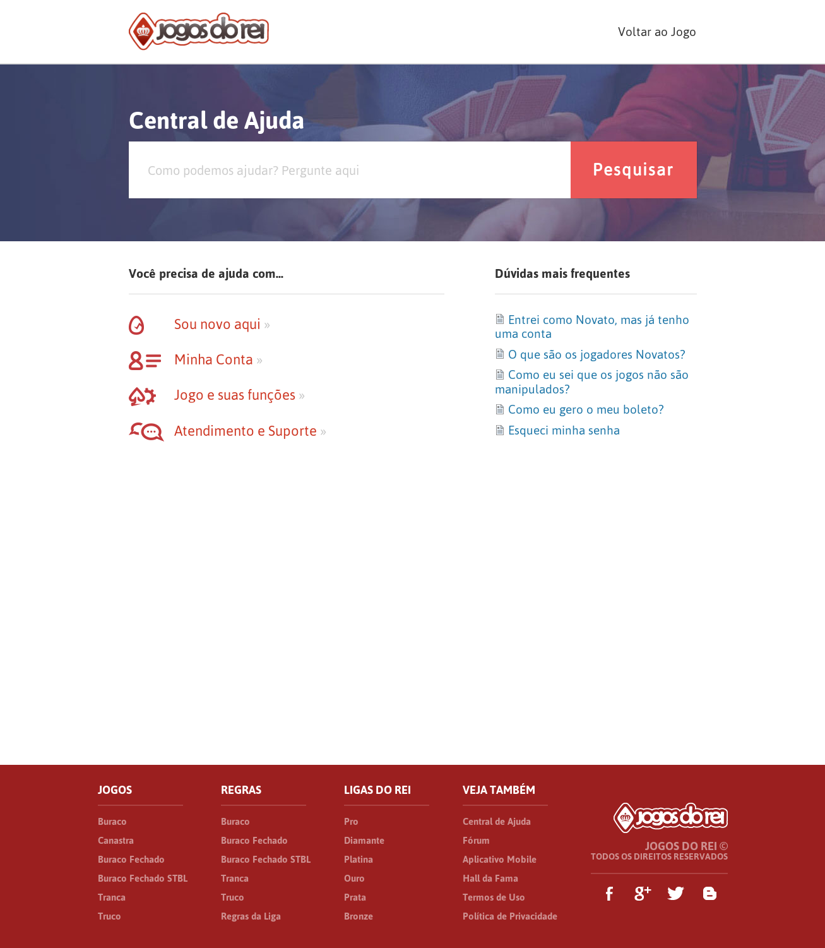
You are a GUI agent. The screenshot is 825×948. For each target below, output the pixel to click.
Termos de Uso (494, 897)
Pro (351, 821)
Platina (358, 859)
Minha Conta (196, 359)
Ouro (354, 878)
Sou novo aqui (199, 324)
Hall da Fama (490, 878)
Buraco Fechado (131, 859)
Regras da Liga (251, 916)
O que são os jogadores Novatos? (590, 354)
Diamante (364, 840)
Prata (355, 897)
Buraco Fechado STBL (142, 878)
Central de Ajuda (497, 821)
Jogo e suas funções (217, 395)
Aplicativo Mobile (500, 859)
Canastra (116, 840)
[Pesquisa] (350, 169)
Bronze (358, 916)
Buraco (112, 821)
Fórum (476, 840)
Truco (109, 916)
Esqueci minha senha (557, 430)
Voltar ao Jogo (657, 32)
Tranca (112, 897)
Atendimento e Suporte (227, 431)
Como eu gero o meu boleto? (579, 409)
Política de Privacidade (510, 916)
